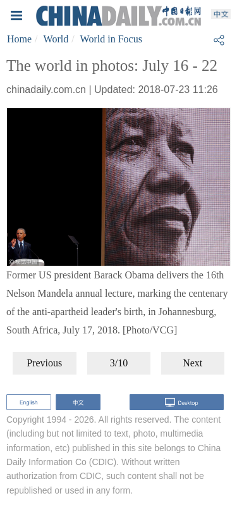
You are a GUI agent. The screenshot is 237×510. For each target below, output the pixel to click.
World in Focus (111, 39)
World (56, 39)
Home (19, 39)
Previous (44, 363)
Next (192, 363)
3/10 (119, 363)
